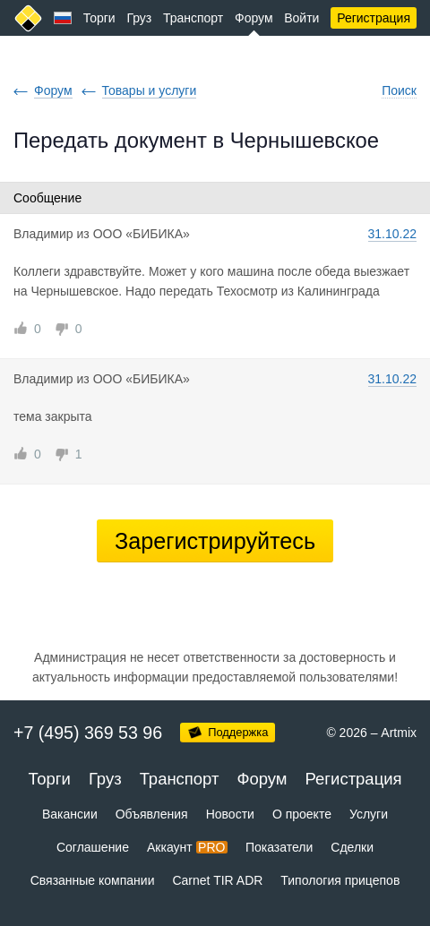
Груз (138, 18)
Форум (254, 18)
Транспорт (193, 18)
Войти (301, 18)
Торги (99, 18)
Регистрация (373, 18)
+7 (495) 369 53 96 (87, 732)
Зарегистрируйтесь (215, 540)
